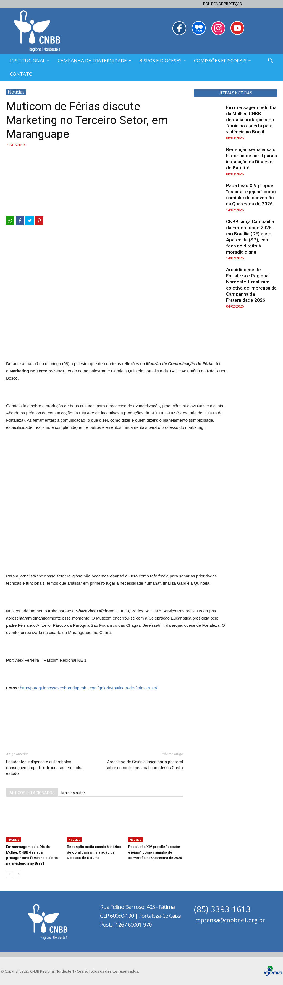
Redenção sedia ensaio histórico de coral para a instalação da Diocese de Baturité (94, 852)
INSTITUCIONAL (30, 60)
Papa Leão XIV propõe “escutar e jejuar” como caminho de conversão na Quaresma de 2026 (155, 852)
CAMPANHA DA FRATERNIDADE (94, 60)
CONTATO (21, 74)
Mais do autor (73, 793)
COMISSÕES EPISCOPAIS (222, 60)
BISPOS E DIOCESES (162, 60)
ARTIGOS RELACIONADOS (32, 793)
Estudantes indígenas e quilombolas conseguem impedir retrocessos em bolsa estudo (44, 767)
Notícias (16, 92)
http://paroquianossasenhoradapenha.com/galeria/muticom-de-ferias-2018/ (88, 687)
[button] (270, 61)
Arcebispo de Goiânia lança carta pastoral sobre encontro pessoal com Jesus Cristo (144, 764)
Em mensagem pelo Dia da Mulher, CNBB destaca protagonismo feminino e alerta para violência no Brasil (251, 120)
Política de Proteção (222, 3)
